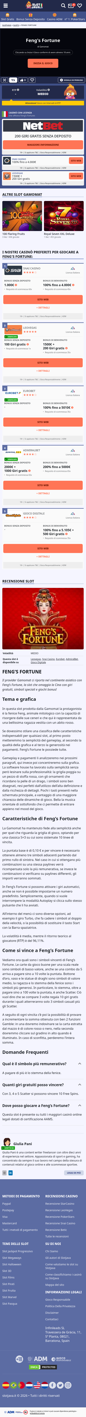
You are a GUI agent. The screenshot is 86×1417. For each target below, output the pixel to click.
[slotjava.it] (34, 6)
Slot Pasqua (9, 1303)
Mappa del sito (54, 1285)
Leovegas (36, 659)
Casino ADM (54, 19)
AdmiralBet (72, 659)
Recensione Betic (56, 1230)
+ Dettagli (43, 307)
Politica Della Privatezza (60, 1306)
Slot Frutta (8, 1290)
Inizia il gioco (43, 63)
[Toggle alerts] (63, 5)
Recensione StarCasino (59, 1203)
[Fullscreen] (4, 80)
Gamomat (44, 46)
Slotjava (6, 25)
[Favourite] (32, 80)
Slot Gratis (7, 19)
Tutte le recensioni (57, 1236)
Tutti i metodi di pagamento (20, 1230)
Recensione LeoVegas (59, 1210)
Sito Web (76, 160)
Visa (5, 1217)
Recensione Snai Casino (60, 1223)
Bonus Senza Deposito (30, 19)
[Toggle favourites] (79, 5)
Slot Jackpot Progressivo (17, 1251)
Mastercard (9, 1223)
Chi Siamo (51, 1251)
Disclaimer (52, 1312)
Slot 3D (6, 1271)
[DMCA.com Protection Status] (43, 1367)
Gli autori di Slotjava (58, 1258)
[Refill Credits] (13, 80)
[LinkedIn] (11, 1173)
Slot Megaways (11, 1258)
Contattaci (51, 1319)
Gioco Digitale (38, 662)
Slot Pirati (8, 1284)
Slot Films (8, 1277)
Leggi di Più (74, 1172)
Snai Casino (48, 659)
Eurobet (60, 659)
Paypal (6, 1203)
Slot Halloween (11, 1264)
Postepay (8, 1210)
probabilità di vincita (37, 1413)
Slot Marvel (9, 1297)
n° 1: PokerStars (74, 19)
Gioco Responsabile (57, 1299)
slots (16, 25)
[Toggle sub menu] (5, 5)
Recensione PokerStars (59, 1217)
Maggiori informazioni (43, 144)
